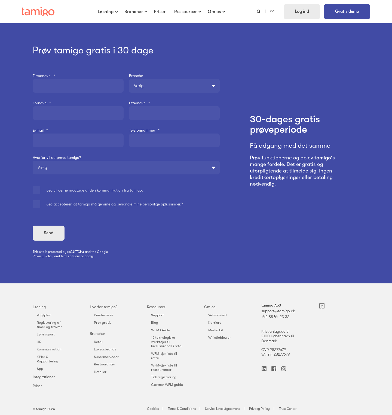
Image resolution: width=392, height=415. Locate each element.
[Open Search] (259, 11)
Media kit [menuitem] (215, 330)
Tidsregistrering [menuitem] (163, 377)
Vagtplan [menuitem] (44, 315)
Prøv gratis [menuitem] (102, 322)
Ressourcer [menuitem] (156, 307)
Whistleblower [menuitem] (219, 337)
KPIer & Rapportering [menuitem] (47, 359)
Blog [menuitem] (154, 322)
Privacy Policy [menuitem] (259, 409)
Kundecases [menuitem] (103, 315)
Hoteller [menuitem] (100, 372)
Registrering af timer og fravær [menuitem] (49, 324)
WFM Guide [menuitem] (160, 330)
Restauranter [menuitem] (104, 364)
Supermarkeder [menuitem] (106, 357)
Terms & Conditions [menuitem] (182, 409)
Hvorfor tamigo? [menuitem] (104, 307)
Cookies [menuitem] (153, 409)
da (272, 11)
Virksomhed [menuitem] (217, 315)
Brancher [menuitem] (97, 333)
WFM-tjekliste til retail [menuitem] (164, 356)
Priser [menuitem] (37, 386)
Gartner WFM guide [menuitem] (167, 385)
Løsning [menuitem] (39, 307)
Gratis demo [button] (347, 11)
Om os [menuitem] (209, 307)
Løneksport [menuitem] (46, 334)
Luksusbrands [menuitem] (105, 349)
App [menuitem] (40, 368)
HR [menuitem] (39, 342)
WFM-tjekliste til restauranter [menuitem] (164, 367)
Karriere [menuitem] (214, 322)
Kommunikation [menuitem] (49, 349)
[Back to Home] (38, 12)
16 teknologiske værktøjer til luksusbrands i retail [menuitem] (167, 341)
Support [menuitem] (157, 315)
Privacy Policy (43, 256)
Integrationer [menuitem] (44, 377)
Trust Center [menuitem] (287, 409)
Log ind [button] (302, 11)
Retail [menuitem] (98, 342)
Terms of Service (72, 256)
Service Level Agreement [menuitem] (222, 409)
